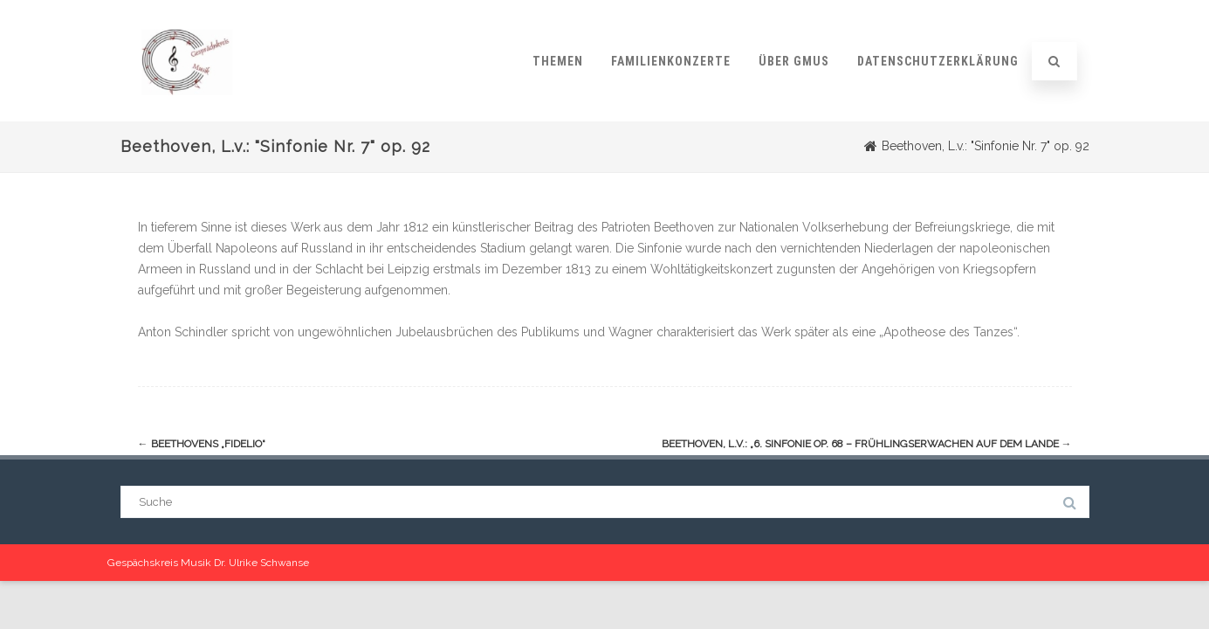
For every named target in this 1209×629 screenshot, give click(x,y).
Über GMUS (794, 61)
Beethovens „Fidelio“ (201, 445)
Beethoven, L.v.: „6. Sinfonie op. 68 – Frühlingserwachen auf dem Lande (867, 445)
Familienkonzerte (671, 61)
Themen (557, 61)
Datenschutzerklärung (938, 61)
